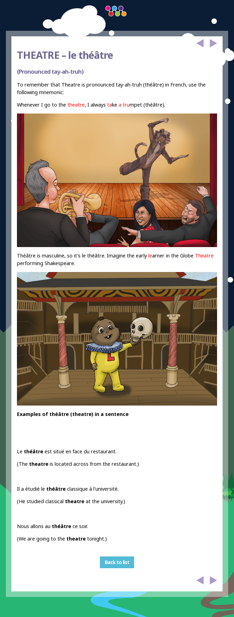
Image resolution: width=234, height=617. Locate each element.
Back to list (117, 562)
